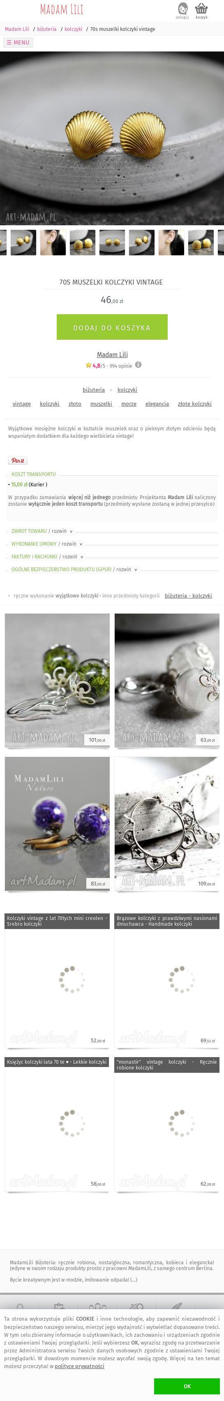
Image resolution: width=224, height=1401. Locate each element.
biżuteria (94, 390)
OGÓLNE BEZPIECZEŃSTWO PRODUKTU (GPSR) (75, 569)
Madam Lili (61, 8)
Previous (13, 138)
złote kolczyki (195, 404)
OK (187, 1386)
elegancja (157, 404)
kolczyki (127, 390)
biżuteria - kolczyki (188, 596)
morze (128, 404)
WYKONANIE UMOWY (48, 544)
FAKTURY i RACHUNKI (48, 557)
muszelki (101, 404)
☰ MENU (18, 42)
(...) (133, 1280)
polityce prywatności (79, 1366)
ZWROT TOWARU (43, 531)
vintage (22, 404)
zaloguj (182, 17)
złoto (75, 404)
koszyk (202, 17)
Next (210, 138)
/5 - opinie (108, 365)
